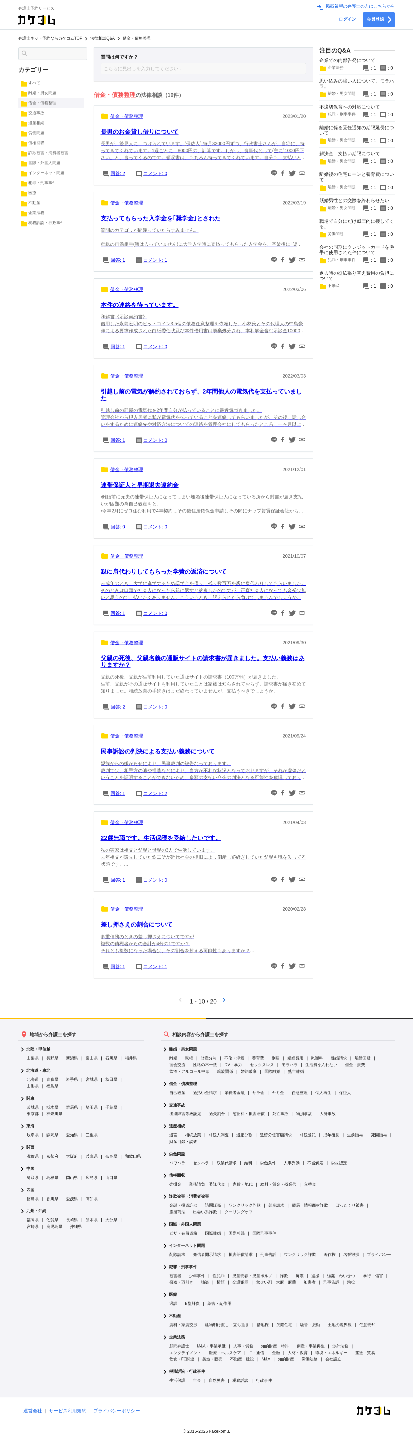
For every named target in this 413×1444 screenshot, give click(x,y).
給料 (248, 1163)
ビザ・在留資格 (183, 1233)
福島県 (52, 1086)
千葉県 (111, 1107)
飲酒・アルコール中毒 (189, 1071)
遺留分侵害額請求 (276, 1135)
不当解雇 (315, 1163)
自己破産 (177, 1092)
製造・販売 (212, 1359)
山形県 (33, 1086)
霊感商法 (177, 1212)
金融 (276, 1352)
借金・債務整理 (183, 1084)
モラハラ (290, 1064)
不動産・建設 (242, 1359)
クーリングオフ (239, 1212)
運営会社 (32, 1410)
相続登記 (308, 1135)
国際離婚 (272, 1071)
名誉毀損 (351, 1254)
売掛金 (175, 1184)
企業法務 (177, 1337)
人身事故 (328, 1113)
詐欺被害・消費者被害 (189, 1196)
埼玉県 (92, 1107)
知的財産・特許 (275, 1346)
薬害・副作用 (219, 1303)
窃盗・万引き (181, 1282)
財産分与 (209, 1058)
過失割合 (217, 1113)
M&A (266, 1359)
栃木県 (52, 1107)
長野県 (52, 1058)
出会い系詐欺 (205, 1212)
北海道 (33, 1079)
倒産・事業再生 (311, 1346)
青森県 (52, 1079)
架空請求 (276, 1205)
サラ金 (258, 1092)
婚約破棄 (249, 1071)
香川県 (52, 1199)
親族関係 (225, 1071)
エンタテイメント (185, 1352)
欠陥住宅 (284, 1324)
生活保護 (177, 1380)
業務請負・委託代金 (207, 1184)
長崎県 (72, 1220)
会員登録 (379, 20)
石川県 (111, 1058)
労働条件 (268, 1163)
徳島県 (33, 1199)
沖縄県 (76, 1226)
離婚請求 (339, 1058)
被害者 (175, 1276)
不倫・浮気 (234, 1058)
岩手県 (72, 1079)
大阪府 (72, 1156)
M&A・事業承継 (211, 1346)
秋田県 (111, 1079)
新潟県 (72, 1058)
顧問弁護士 (179, 1346)
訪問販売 (213, 1205)
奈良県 (111, 1156)
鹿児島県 (54, 1226)
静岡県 (52, 1135)
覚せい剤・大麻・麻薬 (276, 1282)
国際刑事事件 (264, 1233)
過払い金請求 (205, 1092)
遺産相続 (177, 1126)
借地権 (263, 1324)
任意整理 (300, 1092)
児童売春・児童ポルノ (252, 1276)
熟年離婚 (296, 1071)
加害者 (310, 1282)
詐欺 (284, 1276)
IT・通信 (256, 1352)
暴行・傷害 (373, 1276)
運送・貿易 (365, 1352)
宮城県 (92, 1079)
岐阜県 (33, 1135)
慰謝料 (317, 1058)
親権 (189, 1058)
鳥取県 (33, 1177)
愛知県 (72, 1135)
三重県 (92, 1135)
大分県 (111, 1220)
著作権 (330, 1254)
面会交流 (177, 1064)
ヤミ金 (278, 1092)
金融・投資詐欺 (183, 1205)
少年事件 (197, 1276)
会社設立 (333, 1359)
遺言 (173, 1135)
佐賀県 (52, 1220)
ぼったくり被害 (350, 1205)
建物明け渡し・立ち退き (227, 1324)
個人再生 (323, 1092)
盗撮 (315, 1276)
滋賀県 (33, 1156)
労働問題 (177, 1154)
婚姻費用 (295, 1058)
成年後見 (331, 1135)
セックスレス (262, 1064)
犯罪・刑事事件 (183, 1267)
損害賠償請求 (241, 1254)
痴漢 (300, 1276)
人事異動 (292, 1163)
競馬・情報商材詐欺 (310, 1205)
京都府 (52, 1156)
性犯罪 (219, 1276)
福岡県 (33, 1220)
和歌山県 (133, 1156)
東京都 (33, 1113)
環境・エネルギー (331, 1352)
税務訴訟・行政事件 (187, 1371)
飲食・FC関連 (182, 1359)
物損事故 (304, 1113)
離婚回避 (363, 1058)
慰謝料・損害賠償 (249, 1113)
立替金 (310, 1184)
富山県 (92, 1058)
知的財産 (286, 1359)
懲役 (351, 1282)
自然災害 (217, 1380)
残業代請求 (227, 1163)
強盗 (205, 1282)
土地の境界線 (340, 1324)
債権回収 (177, 1175)
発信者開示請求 (207, 1254)
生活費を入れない (321, 1064)
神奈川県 (54, 1113)
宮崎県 (33, 1226)
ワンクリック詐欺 (245, 1205)
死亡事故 (280, 1113)
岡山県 (72, 1177)
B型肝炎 (192, 1303)
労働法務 (310, 1359)
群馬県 (72, 1107)
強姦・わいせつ (341, 1276)
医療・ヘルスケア (225, 1352)
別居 (276, 1058)
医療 (173, 1295)
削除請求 (177, 1254)
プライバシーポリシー (116, 1410)
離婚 (173, 1058)
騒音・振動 (310, 1324)
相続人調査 (219, 1135)
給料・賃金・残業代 (278, 1184)
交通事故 (177, 1105)
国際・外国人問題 (185, 1224)
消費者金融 (235, 1092)
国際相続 (237, 1233)
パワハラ (177, 1163)
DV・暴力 (233, 1064)
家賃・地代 (243, 1184)
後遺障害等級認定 (185, 1113)
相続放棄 (193, 1135)
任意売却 (367, 1324)
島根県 (52, 1177)
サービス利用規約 (67, 1410)
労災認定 (339, 1163)
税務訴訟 (240, 1380)
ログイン (347, 19)
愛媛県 (72, 1199)
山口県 (111, 1177)
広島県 (92, 1177)
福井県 (131, 1058)
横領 (221, 1282)
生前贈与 (355, 1135)
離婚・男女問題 (183, 1049)
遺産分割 (244, 1135)
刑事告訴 (268, 1254)
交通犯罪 (240, 1282)
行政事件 (264, 1380)
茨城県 (33, 1107)
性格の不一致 (205, 1064)
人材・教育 (298, 1352)
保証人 (345, 1092)
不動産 (175, 1316)
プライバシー (379, 1254)
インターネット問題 (187, 1246)
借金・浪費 (355, 1064)
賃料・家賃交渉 (183, 1324)
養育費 (258, 1058)
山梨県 (33, 1058)
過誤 (173, 1303)
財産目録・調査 (183, 1141)
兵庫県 (92, 1156)
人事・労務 (243, 1346)
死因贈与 (379, 1135)
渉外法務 (340, 1346)
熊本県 (92, 1220)
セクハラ (201, 1163)
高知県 (92, 1199)
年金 (197, 1380)
